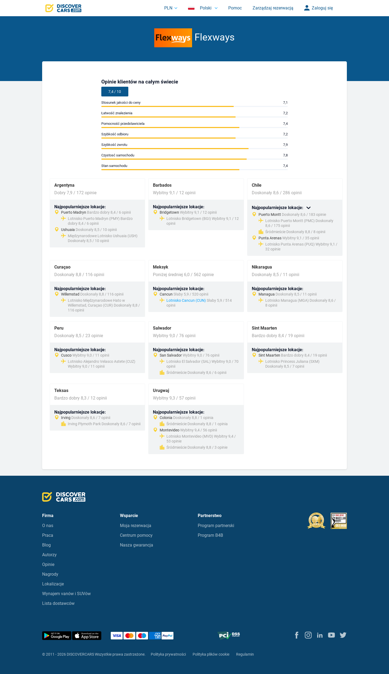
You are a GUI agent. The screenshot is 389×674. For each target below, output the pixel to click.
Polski (200, 8)
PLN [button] (168, 8)
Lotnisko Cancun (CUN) (186, 300)
